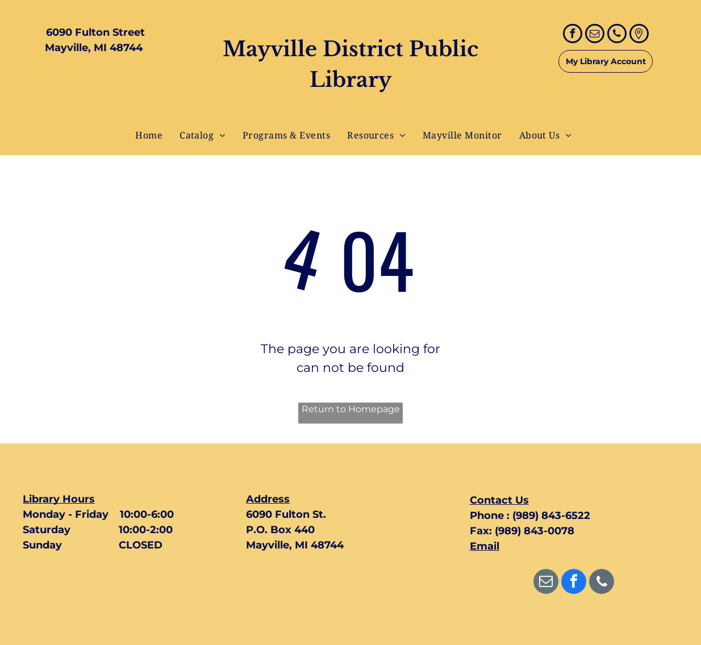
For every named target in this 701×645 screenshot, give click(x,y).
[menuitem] (149, 134)
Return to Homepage (351, 409)
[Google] (639, 35)
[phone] (617, 35)
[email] (594, 35)
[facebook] (572, 35)
